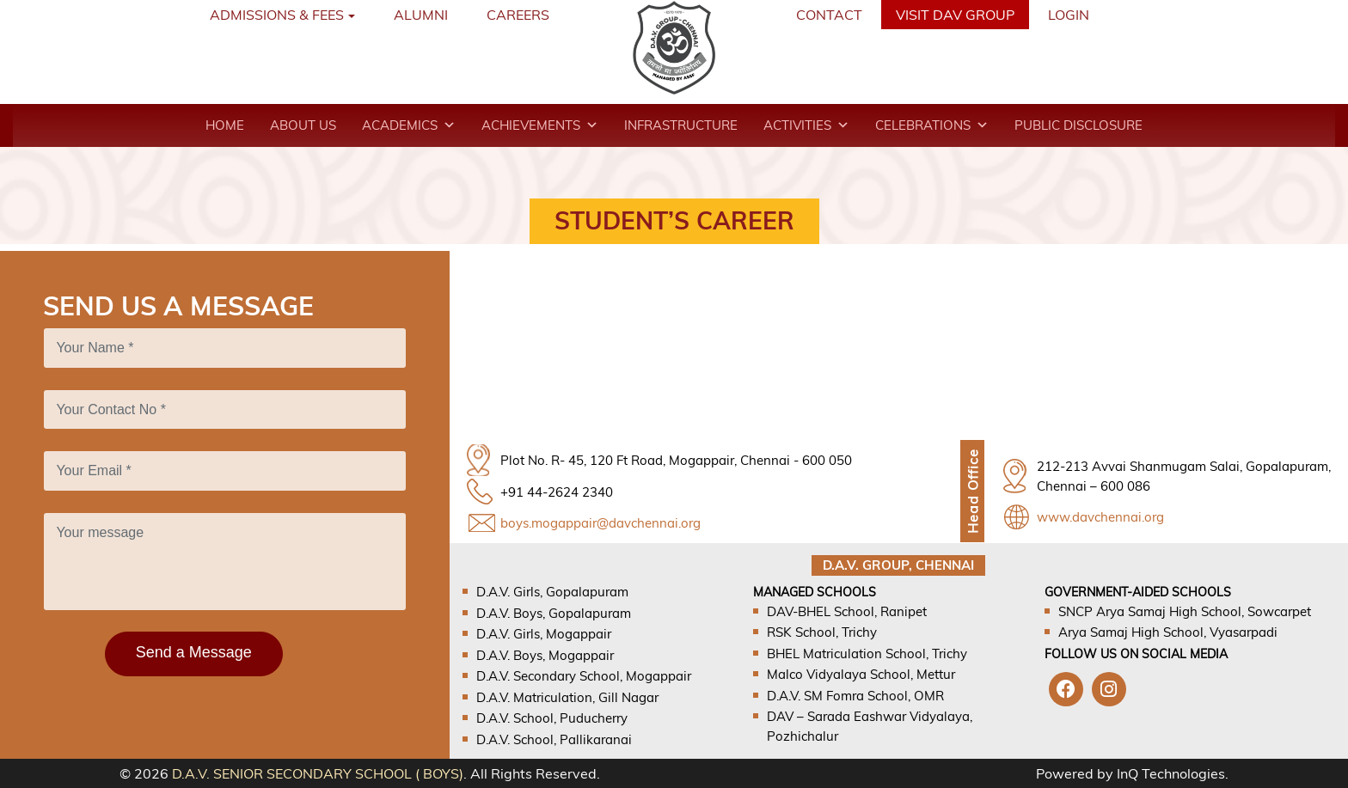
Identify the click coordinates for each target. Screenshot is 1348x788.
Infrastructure (681, 125)
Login (1068, 14)
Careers (518, 14)
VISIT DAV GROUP (955, 14)
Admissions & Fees (277, 14)
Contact (829, 14)
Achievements (539, 125)
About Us (303, 125)
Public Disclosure (1078, 125)
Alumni (421, 14)
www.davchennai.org (1100, 517)
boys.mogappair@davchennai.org (600, 523)
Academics (409, 125)
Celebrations (932, 125)
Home (224, 125)
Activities (806, 125)
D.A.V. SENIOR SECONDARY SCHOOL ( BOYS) (317, 773)
